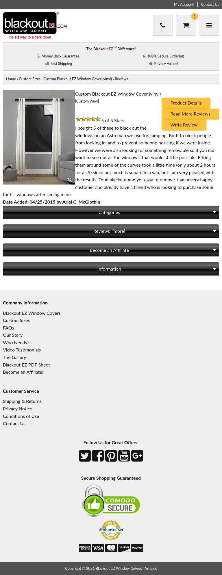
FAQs (8, 327)
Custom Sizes (29, 79)
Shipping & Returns (22, 401)
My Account (183, 4)
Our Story (13, 335)
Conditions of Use (21, 416)
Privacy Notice (17, 408)
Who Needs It (17, 342)
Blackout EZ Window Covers (32, 313)
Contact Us (210, 4)
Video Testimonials (22, 349)
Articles (151, 568)
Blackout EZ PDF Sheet (26, 364)
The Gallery (14, 357)
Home (11, 79)
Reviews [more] (109, 231)
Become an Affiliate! (23, 372)
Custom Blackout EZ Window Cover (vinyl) (77, 79)
